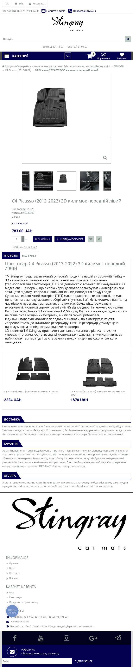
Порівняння (103, 56)
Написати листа (55, 11)
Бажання (122, 56)
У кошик (44, 239)
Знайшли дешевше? (24, 247)
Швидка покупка (71, 239)
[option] (66, 181)
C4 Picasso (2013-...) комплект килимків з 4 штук (31, 391)
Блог (10, 568)
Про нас (12, 563)
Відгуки (12, 578)
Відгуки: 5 (29, 255)
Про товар (11, 255)
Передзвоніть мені (84, 11)
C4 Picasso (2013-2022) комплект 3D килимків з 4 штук (98, 393)
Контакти (13, 573)
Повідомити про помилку (22, 602)
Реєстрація (14, 597)
